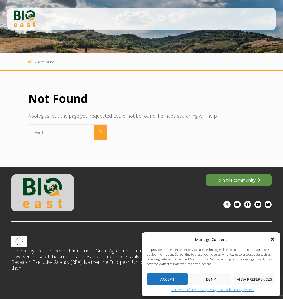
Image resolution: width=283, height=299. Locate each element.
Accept (167, 279)
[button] (272, 239)
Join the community (236, 180)
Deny (211, 279)
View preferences (254, 279)
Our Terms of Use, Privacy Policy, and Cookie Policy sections (212, 290)
